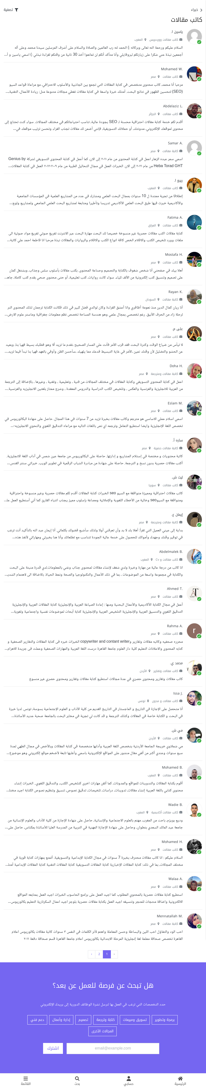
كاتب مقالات (173, 76)
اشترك (53, 1048)
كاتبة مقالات (172, 151)
